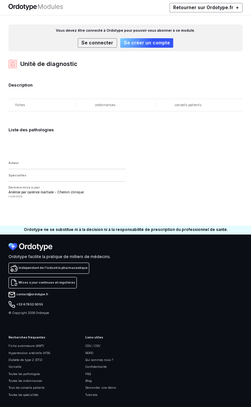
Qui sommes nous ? (99, 360)
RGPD (89, 353)
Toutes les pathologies (24, 374)
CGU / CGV (92, 346)
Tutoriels (91, 395)
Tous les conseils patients (26, 387)
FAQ (88, 374)
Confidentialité (96, 366)
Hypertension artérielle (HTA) (29, 353)
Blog (88, 381)
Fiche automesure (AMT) (26, 346)
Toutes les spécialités (23, 395)
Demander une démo (100, 387)
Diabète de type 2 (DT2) (25, 360)
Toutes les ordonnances (25, 381)
